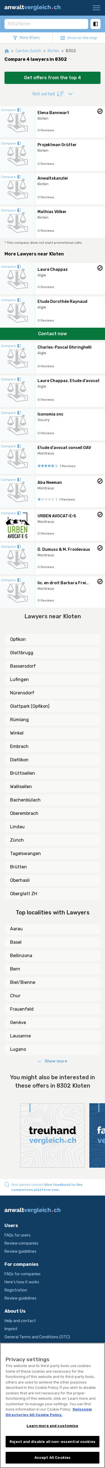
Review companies (21, 1243)
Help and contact (20, 1321)
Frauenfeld (22, 1009)
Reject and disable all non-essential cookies (52, 1442)
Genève (18, 1022)
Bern (15, 969)
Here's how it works (21, 1282)
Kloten (53, 51)
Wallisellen (21, 786)
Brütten (18, 867)
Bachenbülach (25, 800)
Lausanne (20, 1036)
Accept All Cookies (52, 1457)
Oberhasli (20, 880)
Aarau (16, 928)
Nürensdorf (22, 693)
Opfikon (18, 639)
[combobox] (46, 24)
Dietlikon (19, 759)
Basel (16, 942)
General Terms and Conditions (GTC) (37, 1337)
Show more (52, 1061)
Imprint (11, 1329)
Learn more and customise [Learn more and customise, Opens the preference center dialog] (52, 1426)
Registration (15, 1290)
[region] (52, 1405)
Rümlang (19, 719)
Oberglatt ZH (23, 893)
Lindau (17, 826)
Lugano (18, 1049)
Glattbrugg (21, 652)
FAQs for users (17, 1235)
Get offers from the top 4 (52, 77)
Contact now (52, 333)
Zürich (17, 840)
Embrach (19, 746)
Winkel (17, 733)
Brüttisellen (22, 773)
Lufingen (19, 679)
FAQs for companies (22, 1274)
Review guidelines (20, 1251)
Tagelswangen (25, 853)
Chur (15, 995)
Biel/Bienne (22, 982)
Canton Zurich (28, 51)
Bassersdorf (23, 666)
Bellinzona (21, 955)
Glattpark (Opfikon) (29, 706)
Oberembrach (24, 813)
